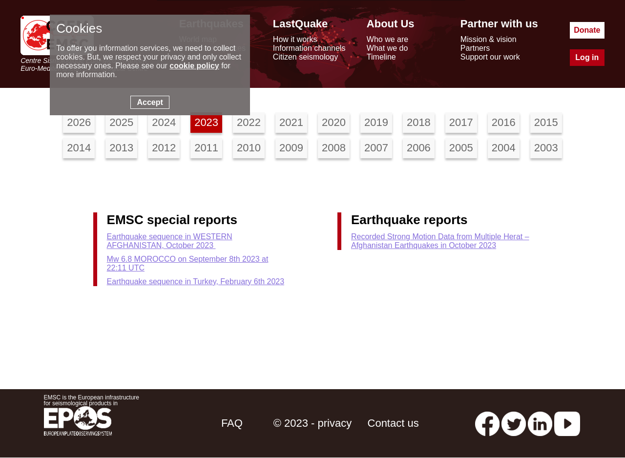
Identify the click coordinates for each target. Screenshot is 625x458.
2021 (291, 122)
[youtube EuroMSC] (567, 423)
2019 (376, 122)
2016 (504, 122)
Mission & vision (488, 39)
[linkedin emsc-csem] (540, 423)
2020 (334, 122)
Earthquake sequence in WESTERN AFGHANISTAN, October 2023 (169, 241)
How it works (295, 39)
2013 (121, 148)
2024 (164, 122)
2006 (419, 148)
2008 (334, 148)
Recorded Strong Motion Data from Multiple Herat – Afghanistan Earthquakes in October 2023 (440, 241)
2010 (249, 148)
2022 (249, 122)
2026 (79, 122)
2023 (206, 122)
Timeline (381, 57)
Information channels (309, 48)
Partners (475, 48)
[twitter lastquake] (513, 423)
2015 (546, 122)
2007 (376, 148)
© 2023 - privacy (312, 423)
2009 (291, 148)
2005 (461, 148)
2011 (206, 148)
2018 (419, 122)
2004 (504, 148)
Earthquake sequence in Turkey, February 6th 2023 (195, 281)
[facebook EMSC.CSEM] (487, 423)
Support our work (490, 57)
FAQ (232, 423)
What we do (387, 48)
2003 (546, 148)
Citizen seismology (305, 57)
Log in (587, 57)
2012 (164, 148)
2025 (121, 122)
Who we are (387, 39)
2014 (79, 148)
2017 (461, 122)
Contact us (393, 423)
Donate (587, 30)
